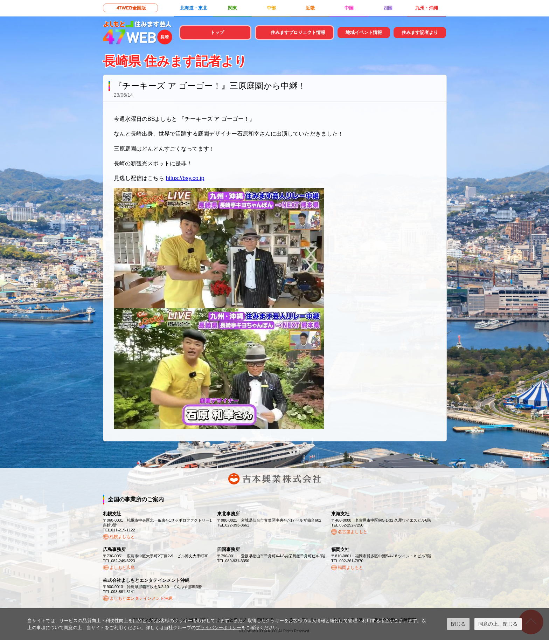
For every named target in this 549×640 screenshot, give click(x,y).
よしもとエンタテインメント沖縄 (141, 598)
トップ (217, 32)
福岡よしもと (350, 567)
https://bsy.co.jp (185, 178)
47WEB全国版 (131, 8)
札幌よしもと (122, 536)
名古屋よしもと (352, 531)
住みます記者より (420, 32)
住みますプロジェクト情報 (298, 32)
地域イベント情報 (364, 32)
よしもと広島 (122, 567)
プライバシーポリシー (218, 627)
